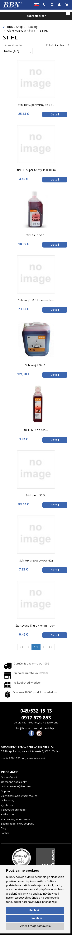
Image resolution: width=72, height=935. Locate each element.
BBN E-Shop (15, 27)
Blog (3, 828)
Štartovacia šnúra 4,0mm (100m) (36, 625)
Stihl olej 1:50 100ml (36, 430)
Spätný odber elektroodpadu (17, 823)
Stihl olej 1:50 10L (36, 365)
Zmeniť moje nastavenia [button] (35, 926)
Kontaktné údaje (44, 728)
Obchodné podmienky (13, 782)
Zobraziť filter (36, 16)
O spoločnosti (9, 777)
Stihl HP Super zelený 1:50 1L (36, 105)
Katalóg (32, 27)
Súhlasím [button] (35, 910)
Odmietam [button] (35, 918)
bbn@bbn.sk (22, 728)
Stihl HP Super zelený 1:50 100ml (36, 170)
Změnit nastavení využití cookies (19, 796)
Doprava (6, 791)
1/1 (37, 647)
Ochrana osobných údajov (16, 786)
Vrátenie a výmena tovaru (15, 819)
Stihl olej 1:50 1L (36, 235)
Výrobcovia (7, 805)
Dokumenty (7, 800)
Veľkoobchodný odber (13, 809)
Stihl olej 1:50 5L (36, 495)
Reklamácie (7, 814)
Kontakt (5, 833)
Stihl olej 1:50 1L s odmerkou (36, 300)
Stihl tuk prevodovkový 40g (36, 560)
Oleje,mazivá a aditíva (21, 30)
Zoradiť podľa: (13, 45)
